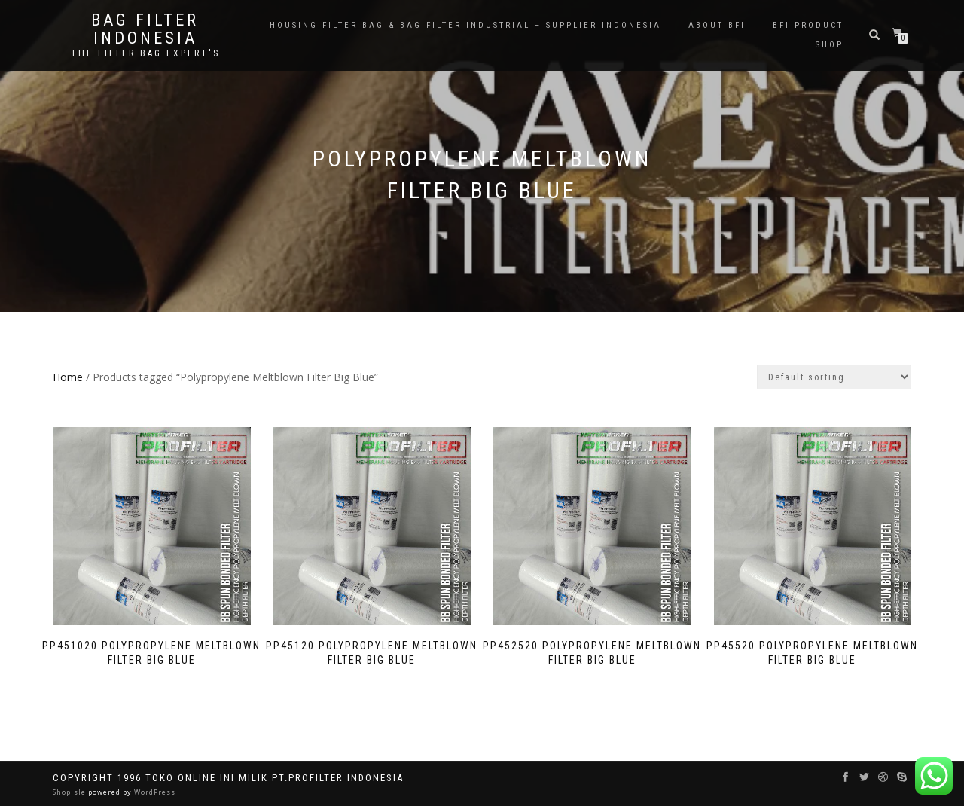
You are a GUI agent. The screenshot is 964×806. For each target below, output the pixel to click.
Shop (830, 45)
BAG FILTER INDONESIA (145, 29)
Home (68, 377)
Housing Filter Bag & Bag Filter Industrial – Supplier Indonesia (465, 25)
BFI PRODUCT (808, 25)
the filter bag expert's (145, 53)
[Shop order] (834, 377)
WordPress (153, 792)
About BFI (717, 25)
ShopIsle (70, 792)
